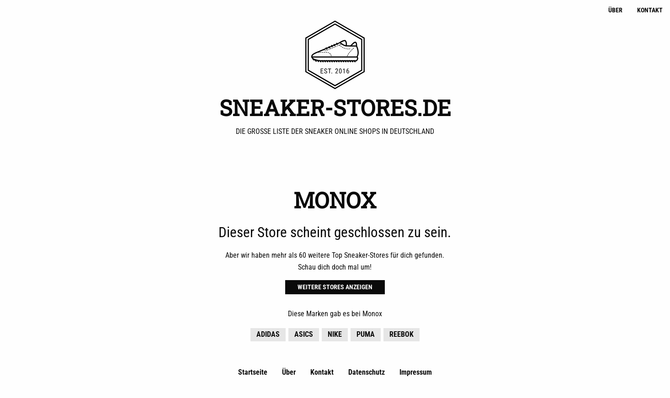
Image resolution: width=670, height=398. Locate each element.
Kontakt (650, 10)
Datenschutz (366, 372)
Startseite (252, 372)
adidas (268, 334)
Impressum (415, 372)
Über (615, 10)
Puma (365, 334)
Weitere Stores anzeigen (335, 287)
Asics (303, 334)
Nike (335, 334)
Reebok (401, 334)
